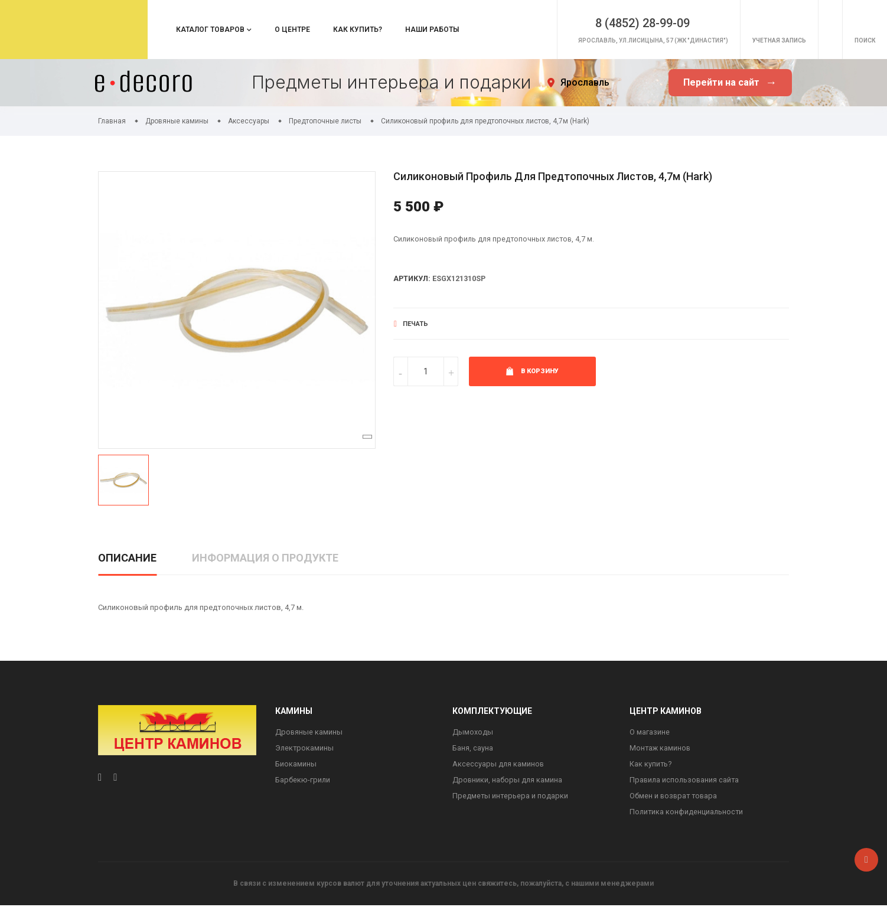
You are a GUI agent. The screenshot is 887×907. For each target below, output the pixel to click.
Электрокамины (305, 747)
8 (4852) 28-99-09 (594, 19)
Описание (127, 558)
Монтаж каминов (661, 747)
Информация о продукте (265, 558)
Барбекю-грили (303, 780)
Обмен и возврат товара (675, 796)
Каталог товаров (210, 29)
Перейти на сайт (730, 83)
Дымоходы (472, 731)
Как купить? (357, 29)
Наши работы (432, 29)
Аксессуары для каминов (498, 764)
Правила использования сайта (686, 780)
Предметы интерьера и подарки (510, 796)
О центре (292, 29)
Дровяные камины (309, 731)
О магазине (650, 731)
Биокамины (296, 764)
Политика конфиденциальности (687, 812)
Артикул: (412, 279)
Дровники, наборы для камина (507, 780)
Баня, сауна (472, 747)
